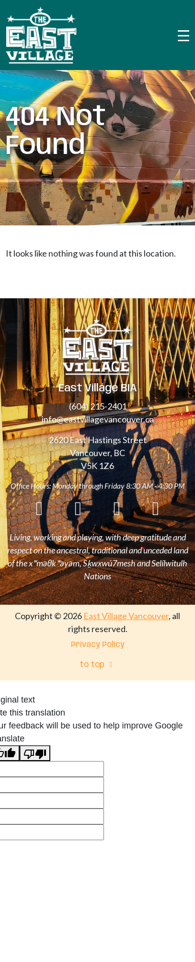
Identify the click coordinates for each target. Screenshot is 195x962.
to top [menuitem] (98, 665)
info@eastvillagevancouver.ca (98, 419)
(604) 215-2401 (97, 406)
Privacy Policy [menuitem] (98, 645)
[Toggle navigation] (183, 35)
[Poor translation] (35, 753)
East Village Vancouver (126, 615)
